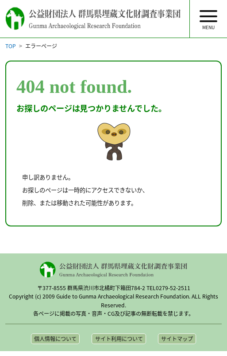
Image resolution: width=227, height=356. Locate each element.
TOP (10, 46)
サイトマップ (177, 339)
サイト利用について (119, 339)
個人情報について (55, 339)
